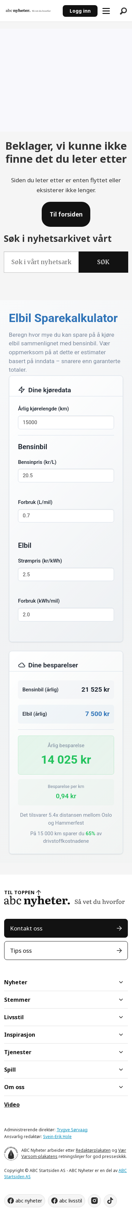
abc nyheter (29, 1200)
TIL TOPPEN (19, 892)
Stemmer (17, 999)
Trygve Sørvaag (72, 1130)
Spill (10, 1069)
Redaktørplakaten (93, 1150)
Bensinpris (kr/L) (37, 462)
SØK (103, 262)
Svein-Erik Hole (57, 1136)
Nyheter (15, 982)
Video (12, 1104)
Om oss (14, 1087)
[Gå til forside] (28, 11)
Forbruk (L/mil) (35, 502)
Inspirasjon (19, 1034)
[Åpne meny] (106, 11)
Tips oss (21, 950)
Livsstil (14, 1017)
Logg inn (80, 11)
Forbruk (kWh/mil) (39, 601)
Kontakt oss (26, 928)
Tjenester (17, 1052)
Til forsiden (66, 214)
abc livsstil (70, 1200)
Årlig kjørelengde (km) (43, 409)
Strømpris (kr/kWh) (40, 561)
